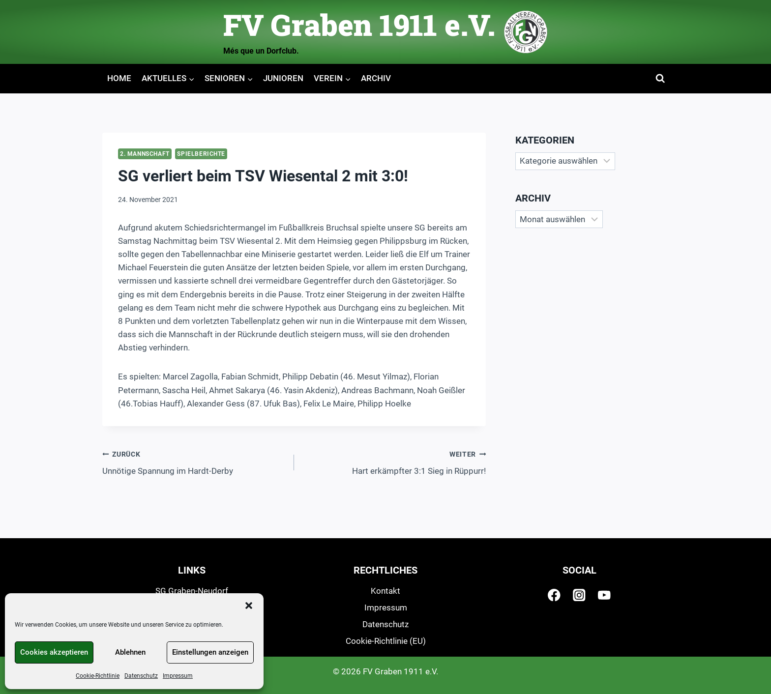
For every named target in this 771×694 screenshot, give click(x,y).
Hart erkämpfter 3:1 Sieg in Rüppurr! (394, 461)
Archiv (376, 78)
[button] (249, 605)
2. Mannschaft (145, 153)
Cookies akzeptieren (54, 652)
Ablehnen (130, 652)
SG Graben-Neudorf (191, 591)
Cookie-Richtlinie (97, 675)
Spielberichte (201, 153)
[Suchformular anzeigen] (660, 78)
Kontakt (385, 591)
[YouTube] (604, 594)
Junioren (283, 78)
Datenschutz (141, 675)
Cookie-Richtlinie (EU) (386, 641)
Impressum (178, 675)
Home (119, 78)
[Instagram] (579, 594)
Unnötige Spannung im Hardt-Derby (194, 461)
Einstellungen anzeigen (210, 652)
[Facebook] (554, 594)
